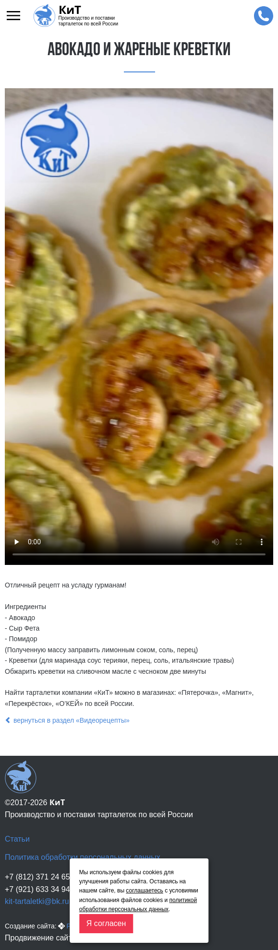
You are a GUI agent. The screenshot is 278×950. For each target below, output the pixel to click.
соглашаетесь (144, 890)
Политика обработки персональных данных (82, 857)
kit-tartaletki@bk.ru (37, 901)
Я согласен (106, 923)
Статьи (17, 839)
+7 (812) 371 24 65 (37, 877)
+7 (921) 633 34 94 (37, 889)
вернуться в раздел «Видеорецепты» (67, 720)
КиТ (70, 9)
